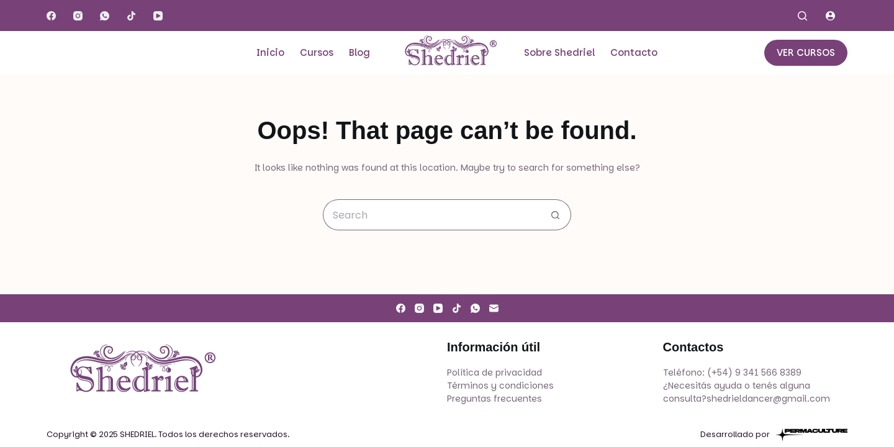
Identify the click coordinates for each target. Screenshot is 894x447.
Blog (359, 52)
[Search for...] (431, 214)
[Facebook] (51, 15)
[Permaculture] (811, 434)
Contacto (633, 52)
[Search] (802, 15)
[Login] (830, 15)
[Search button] (555, 214)
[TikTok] (131, 15)
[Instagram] (78, 15)
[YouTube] (158, 15)
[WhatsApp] (104, 15)
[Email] (494, 308)
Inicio (270, 52)
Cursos (316, 52)
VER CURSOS (806, 52)
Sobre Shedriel (559, 52)
